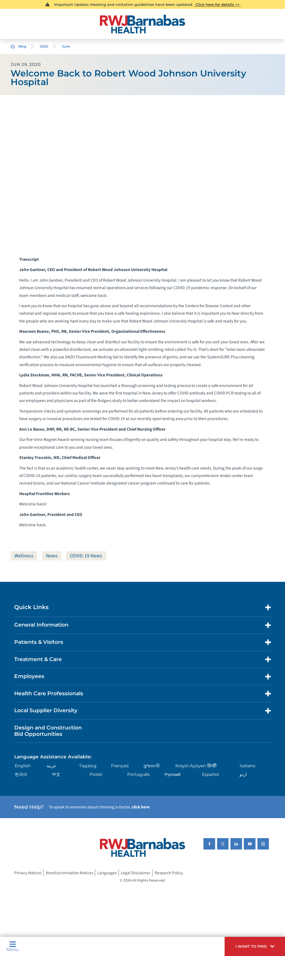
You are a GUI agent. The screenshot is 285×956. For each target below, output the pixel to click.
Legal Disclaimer (135, 873)
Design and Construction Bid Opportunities (48, 730)
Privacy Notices (27, 873)
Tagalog (88, 765)
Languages (107, 873)
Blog (22, 46)
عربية (51, 765)
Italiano (247, 765)
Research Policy (169, 873)
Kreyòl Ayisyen (190, 765)
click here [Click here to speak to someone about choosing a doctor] (140, 807)
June (66, 46)
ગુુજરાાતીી (151, 765)
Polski (96, 774)
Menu (12, 946)
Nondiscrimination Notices (69, 873)
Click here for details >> (217, 4)
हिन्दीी (212, 765)
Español (210, 774)
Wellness (23, 555)
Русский (172, 774)
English (23, 765)
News (52, 555)
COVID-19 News (86, 555)
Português (138, 774)
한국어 (21, 774)
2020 (44, 46)
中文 (56, 774)
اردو (243, 774)
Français (120, 765)
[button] (255, 946)
